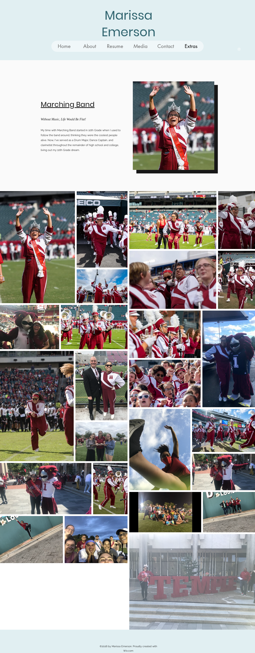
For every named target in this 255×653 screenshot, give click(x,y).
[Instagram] (239, 49)
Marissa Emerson (128, 24)
